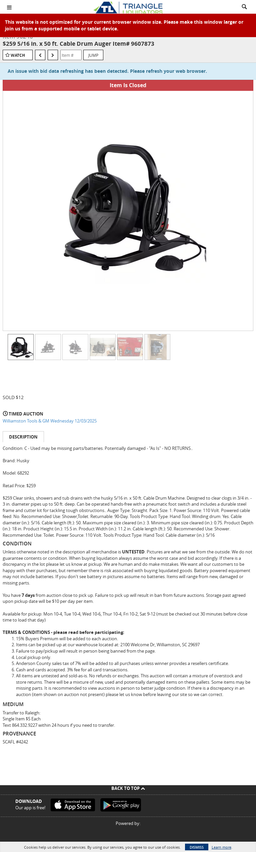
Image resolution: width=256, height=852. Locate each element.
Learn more (221, 847)
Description (23, 437)
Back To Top (128, 788)
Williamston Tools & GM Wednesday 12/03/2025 (50, 421)
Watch (18, 55)
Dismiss (197, 847)
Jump (93, 55)
